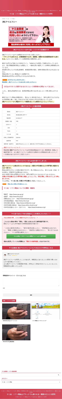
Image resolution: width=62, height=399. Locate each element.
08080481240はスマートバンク (11, 320)
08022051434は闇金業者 (9, 341)
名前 (4, 288)
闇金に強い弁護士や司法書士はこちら (17, 183)
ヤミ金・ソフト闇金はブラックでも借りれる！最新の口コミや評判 (31, 14)
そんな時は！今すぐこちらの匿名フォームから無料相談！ (30, 236)
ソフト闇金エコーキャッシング (40, 320)
